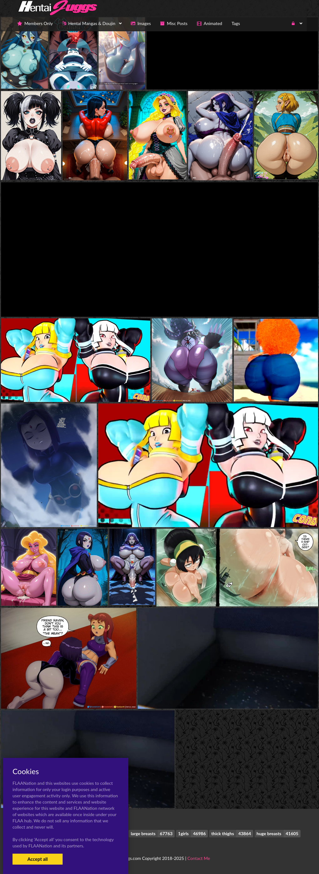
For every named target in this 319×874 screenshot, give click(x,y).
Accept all (37, 859)
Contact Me (199, 858)
